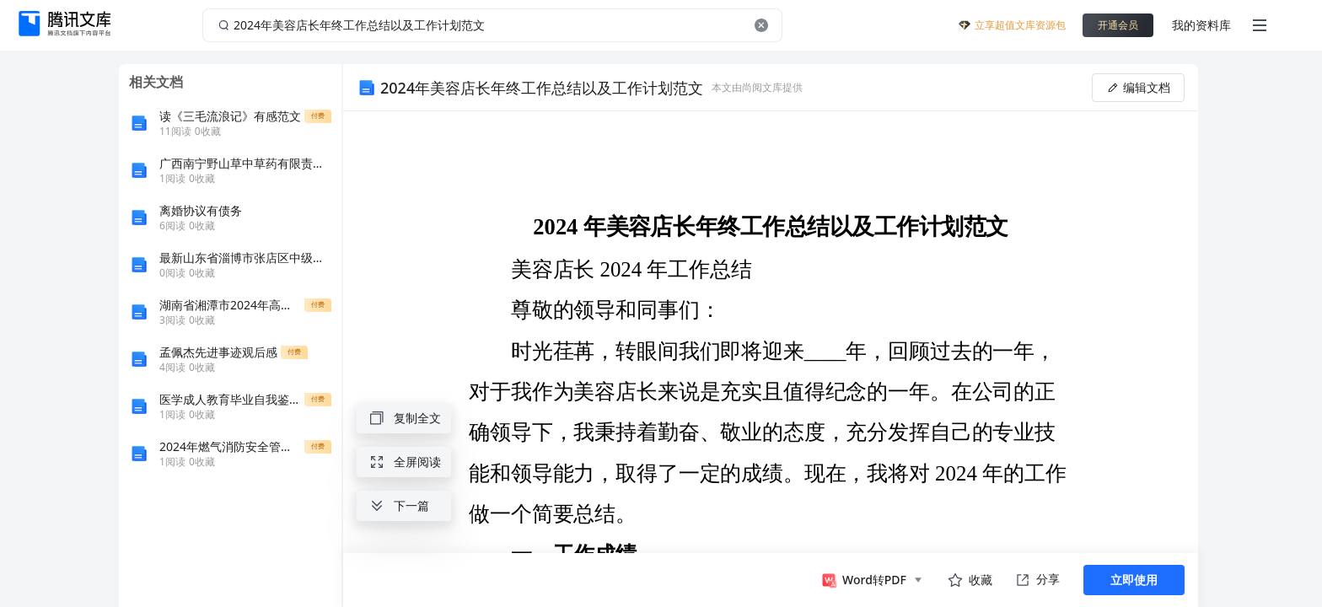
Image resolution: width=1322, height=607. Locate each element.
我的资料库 (1201, 25)
